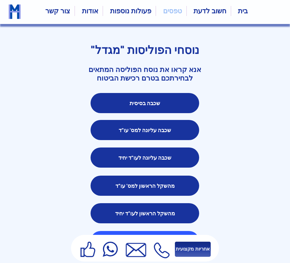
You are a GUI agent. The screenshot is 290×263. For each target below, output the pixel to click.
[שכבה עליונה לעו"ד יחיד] (145, 157)
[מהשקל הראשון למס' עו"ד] (145, 186)
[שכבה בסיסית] (145, 103)
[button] (129, 11)
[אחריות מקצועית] (193, 249)
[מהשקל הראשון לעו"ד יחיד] (145, 213)
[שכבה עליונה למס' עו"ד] (145, 130)
